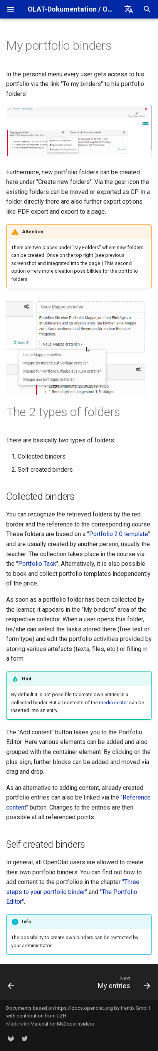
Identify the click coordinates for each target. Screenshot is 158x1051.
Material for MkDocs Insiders (62, 1024)
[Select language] (128, 9)
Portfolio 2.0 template (118, 534)
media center (113, 702)
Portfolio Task (37, 563)
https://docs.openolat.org (84, 1008)
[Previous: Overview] (11, 984)
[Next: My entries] (122, 984)
